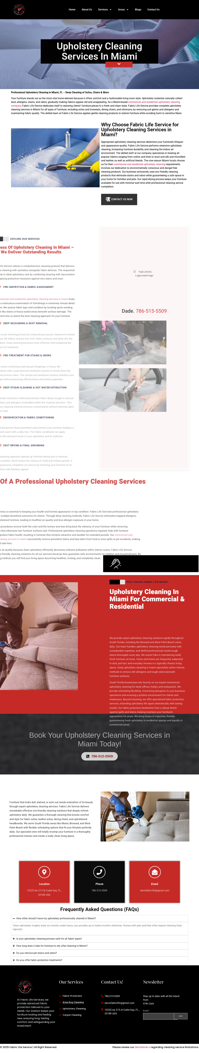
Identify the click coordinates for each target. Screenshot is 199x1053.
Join (181, 1016)
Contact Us (153, 9)
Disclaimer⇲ (142, 1047)
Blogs (138, 9)
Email (146, 1010)
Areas (123, 9)
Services (105, 9)
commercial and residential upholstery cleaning (139, 164)
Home (72, 9)
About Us (87, 9)
